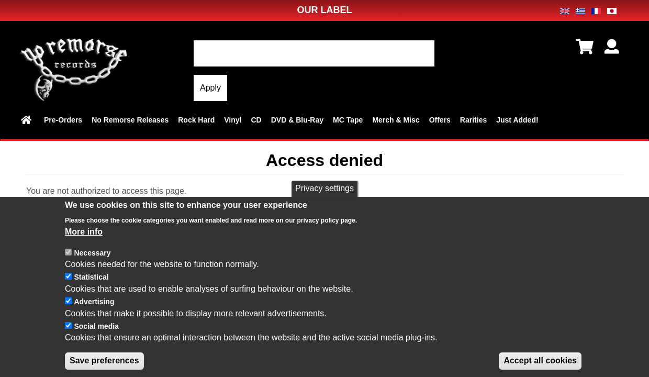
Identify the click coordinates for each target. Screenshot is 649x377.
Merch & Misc (395, 120)
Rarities (473, 120)
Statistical (91, 288)
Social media (96, 337)
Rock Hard (196, 120)
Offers (440, 120)
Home (27, 119)
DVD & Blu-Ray (297, 120)
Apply (210, 87)
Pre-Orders (63, 120)
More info (84, 242)
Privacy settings (324, 199)
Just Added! (517, 120)
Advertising (94, 313)
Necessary (92, 264)
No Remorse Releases (130, 120)
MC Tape (348, 120)
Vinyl (232, 120)
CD (256, 120)
